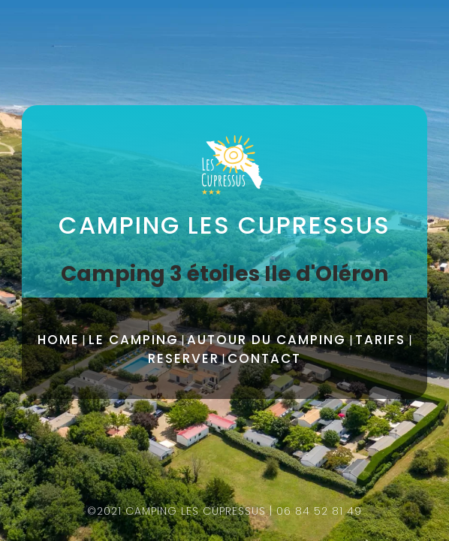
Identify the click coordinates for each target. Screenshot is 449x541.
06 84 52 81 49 (319, 510)
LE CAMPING (134, 340)
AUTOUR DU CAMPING (266, 340)
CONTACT (264, 358)
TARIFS (380, 340)
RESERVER (183, 358)
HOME (59, 340)
